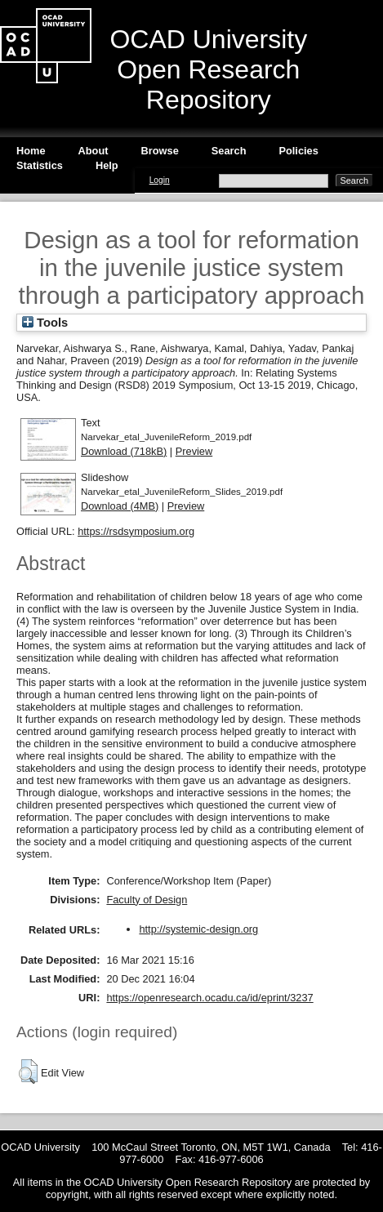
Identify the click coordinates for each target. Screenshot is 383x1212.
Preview (194, 451)
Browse (160, 151)
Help (107, 165)
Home (31, 151)
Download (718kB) (124, 451)
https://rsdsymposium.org (136, 531)
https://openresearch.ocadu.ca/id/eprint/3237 (209, 997)
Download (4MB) (119, 506)
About (93, 151)
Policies (298, 151)
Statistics (39, 165)
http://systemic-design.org (198, 929)
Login (159, 180)
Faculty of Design (146, 899)
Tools (45, 322)
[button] (28, 1071)
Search (229, 151)
